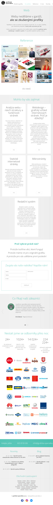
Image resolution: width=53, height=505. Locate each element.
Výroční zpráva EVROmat (18, 469)
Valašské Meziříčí (25, 488)
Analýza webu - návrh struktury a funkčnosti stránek (14, 111)
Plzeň (31, 489)
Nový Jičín (19, 485)
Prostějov (17, 486)
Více (14, 149)
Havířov (33, 483)
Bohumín (25, 485)
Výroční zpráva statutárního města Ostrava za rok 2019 (14, 456)
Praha (24, 480)
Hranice (33, 482)
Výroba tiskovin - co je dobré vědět (42, 462)
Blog (39, 451)
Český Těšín (26, 483)
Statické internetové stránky (14, 161)
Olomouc (33, 480)
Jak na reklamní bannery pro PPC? (43, 456)
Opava (28, 482)
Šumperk (33, 488)
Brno (28, 480)
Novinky (14, 451)
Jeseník (22, 489)
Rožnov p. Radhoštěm (32, 486)
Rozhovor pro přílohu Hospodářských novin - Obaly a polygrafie (14, 463)
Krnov (26, 489)
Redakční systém (26, 201)
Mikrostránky (39, 158)
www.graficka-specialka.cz (35, 496)
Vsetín (18, 488)
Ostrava (19, 480)
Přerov (23, 486)
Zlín (35, 485)
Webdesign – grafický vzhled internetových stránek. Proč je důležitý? (39, 113)
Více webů (26, 89)
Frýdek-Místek (21, 482)
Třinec (31, 485)
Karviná (20, 483)
